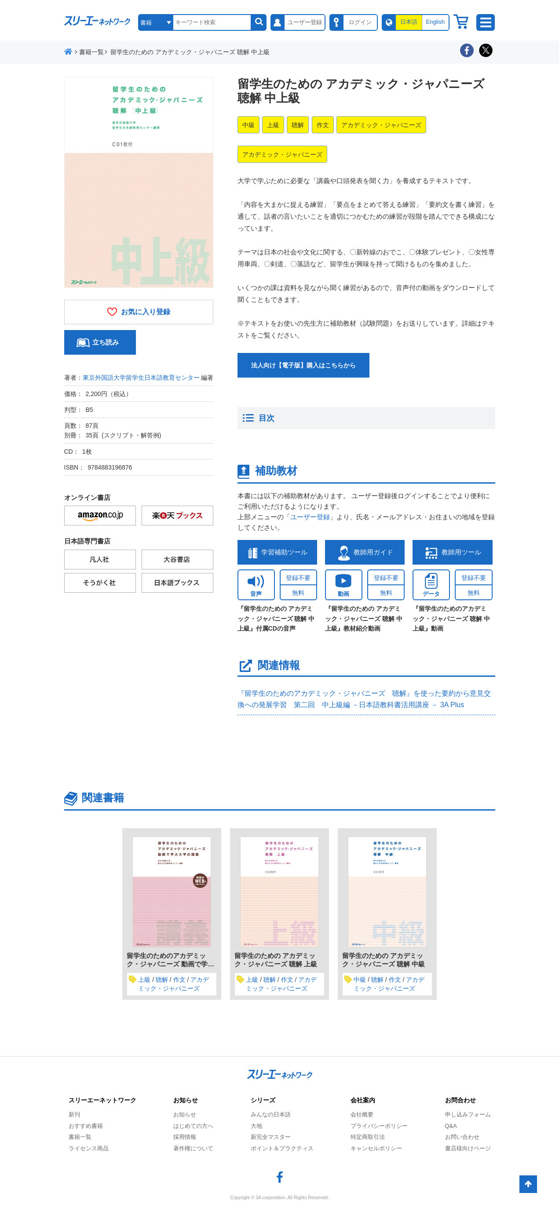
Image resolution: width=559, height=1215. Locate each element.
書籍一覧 (80, 1137)
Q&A (451, 1126)
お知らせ (184, 1114)
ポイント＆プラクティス (282, 1148)
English (435, 21)
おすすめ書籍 (86, 1126)
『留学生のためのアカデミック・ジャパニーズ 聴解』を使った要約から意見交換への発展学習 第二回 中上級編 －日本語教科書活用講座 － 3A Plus (364, 699)
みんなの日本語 (271, 1114)
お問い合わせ (462, 1137)
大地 (256, 1126)
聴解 (298, 124)
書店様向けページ (468, 1148)
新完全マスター (271, 1137)
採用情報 (184, 1137)
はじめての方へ (193, 1126)
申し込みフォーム (468, 1114)
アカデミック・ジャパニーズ (381, 124)
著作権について (193, 1148)
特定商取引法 (368, 1137)
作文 (323, 124)
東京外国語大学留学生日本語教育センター (141, 377)
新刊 (74, 1114)
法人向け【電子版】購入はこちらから (303, 365)
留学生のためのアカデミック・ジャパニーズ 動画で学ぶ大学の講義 (170, 964)
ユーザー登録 (310, 517)
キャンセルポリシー (376, 1148)
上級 (273, 124)
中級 (248, 124)
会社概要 (362, 1114)
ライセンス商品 (89, 1148)
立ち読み (105, 342)
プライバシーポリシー (379, 1126)
